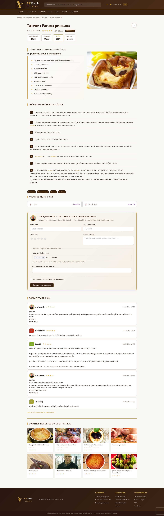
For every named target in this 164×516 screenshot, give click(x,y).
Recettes (32, 12)
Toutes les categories (102, 496)
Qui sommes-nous (140, 496)
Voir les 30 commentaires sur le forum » (41, 412)
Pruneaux (31, 192)
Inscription (137, 506)
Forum (64, 12)
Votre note (34, 234)
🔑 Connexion (115, 4)
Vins (50, 12)
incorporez (38, 156)
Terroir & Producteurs (122, 500)
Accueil (22, 12)
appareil (53, 156)
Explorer (74, 12)
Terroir (42, 12)
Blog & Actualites (121, 503)
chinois (32, 125)
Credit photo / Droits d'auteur (43, 266)
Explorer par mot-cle (102, 503)
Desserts (36, 18)
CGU (135, 503)
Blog (57, 12)
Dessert (53, 192)
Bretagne (62, 192)
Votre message (88, 234)
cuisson (49, 170)
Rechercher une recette (103, 500)
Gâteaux (44, 18)
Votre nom (34, 225)
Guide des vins (120, 496)
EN (125, 4)
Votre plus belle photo (40, 253)
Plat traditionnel (43, 192)
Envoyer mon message (42, 285)
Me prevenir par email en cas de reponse (47, 280)
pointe (77, 170)
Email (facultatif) (89, 225)
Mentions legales (139, 500)
